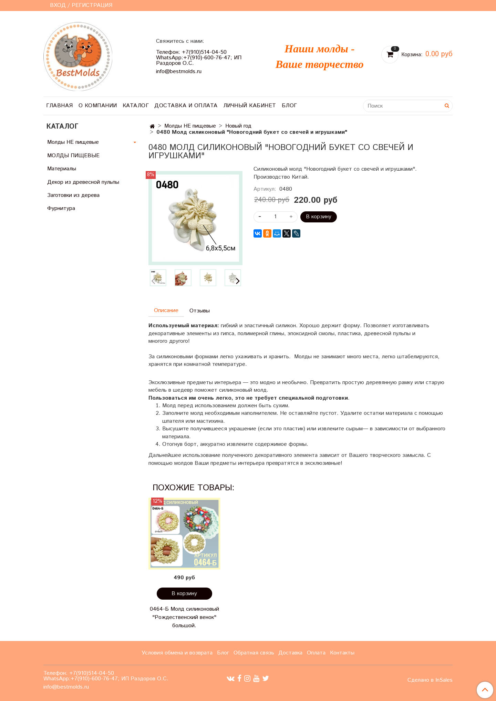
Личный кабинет (249, 106)
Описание (166, 310)
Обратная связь (254, 653)
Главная (59, 106)
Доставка (290, 653)
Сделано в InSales (430, 680)
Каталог (136, 106)
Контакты (342, 653)
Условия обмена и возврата (177, 653)
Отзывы (199, 311)
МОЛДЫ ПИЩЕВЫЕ (73, 156)
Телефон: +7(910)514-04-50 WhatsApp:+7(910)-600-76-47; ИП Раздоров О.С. (198, 57)
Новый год (238, 126)
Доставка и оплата (186, 106)
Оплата (316, 653)
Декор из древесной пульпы (83, 182)
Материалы (61, 169)
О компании (98, 106)
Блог (289, 106)
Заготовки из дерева (73, 195)
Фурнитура (61, 208)
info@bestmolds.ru (179, 72)
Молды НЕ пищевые (190, 126)
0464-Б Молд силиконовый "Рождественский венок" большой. (184, 617)
